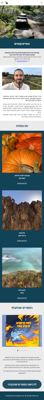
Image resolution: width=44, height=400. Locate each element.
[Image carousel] (22, 333)
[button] (2, 2)
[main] (22, 43)
